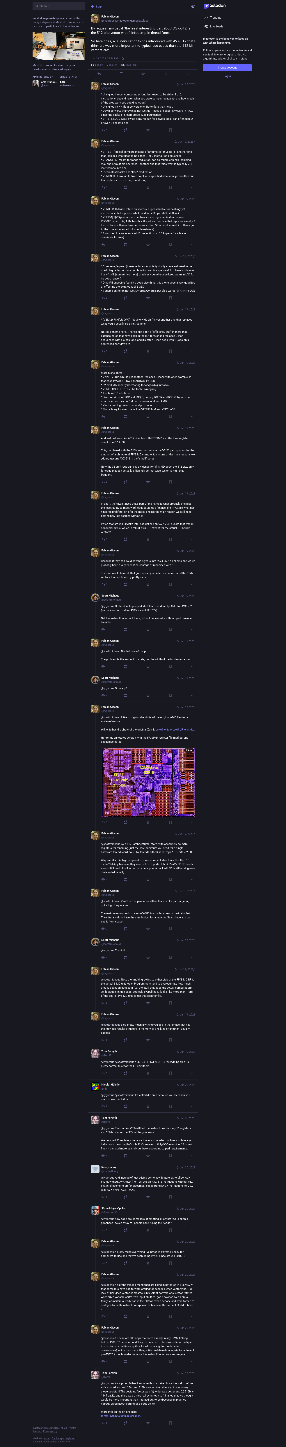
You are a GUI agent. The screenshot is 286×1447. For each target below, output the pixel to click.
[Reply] (99, 73)
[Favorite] (143, 73)
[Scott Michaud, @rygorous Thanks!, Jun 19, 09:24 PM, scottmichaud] (143, 949)
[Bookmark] (165, 73)
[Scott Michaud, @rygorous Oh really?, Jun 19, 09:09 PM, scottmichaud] (143, 687)
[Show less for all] (193, 6)
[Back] (138, 6)
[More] (187, 74)
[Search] (59, 6)
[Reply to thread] (104, 130)
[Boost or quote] (121, 73)
